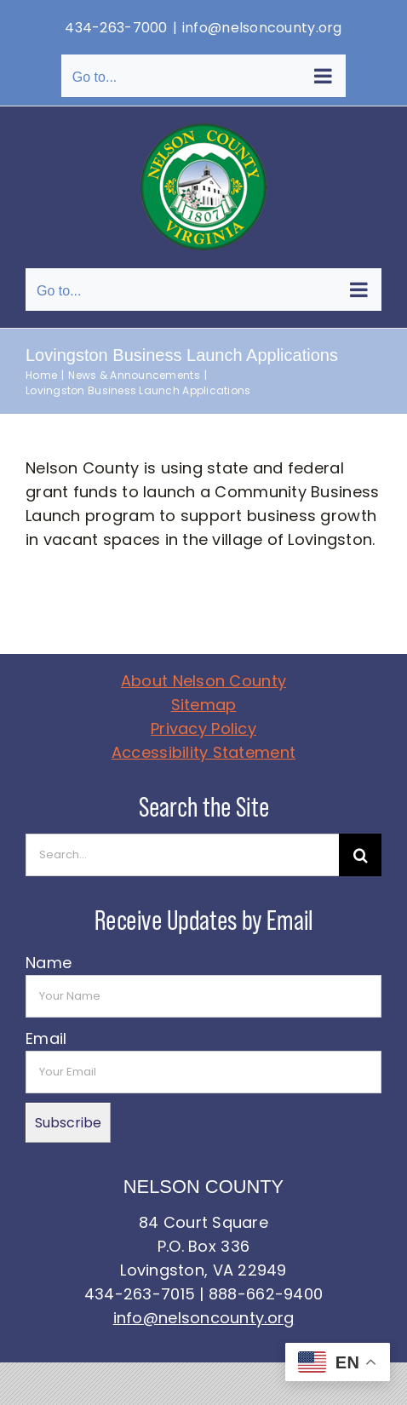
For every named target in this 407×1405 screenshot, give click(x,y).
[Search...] (182, 855)
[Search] (360, 855)
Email (46, 1038)
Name (49, 962)
